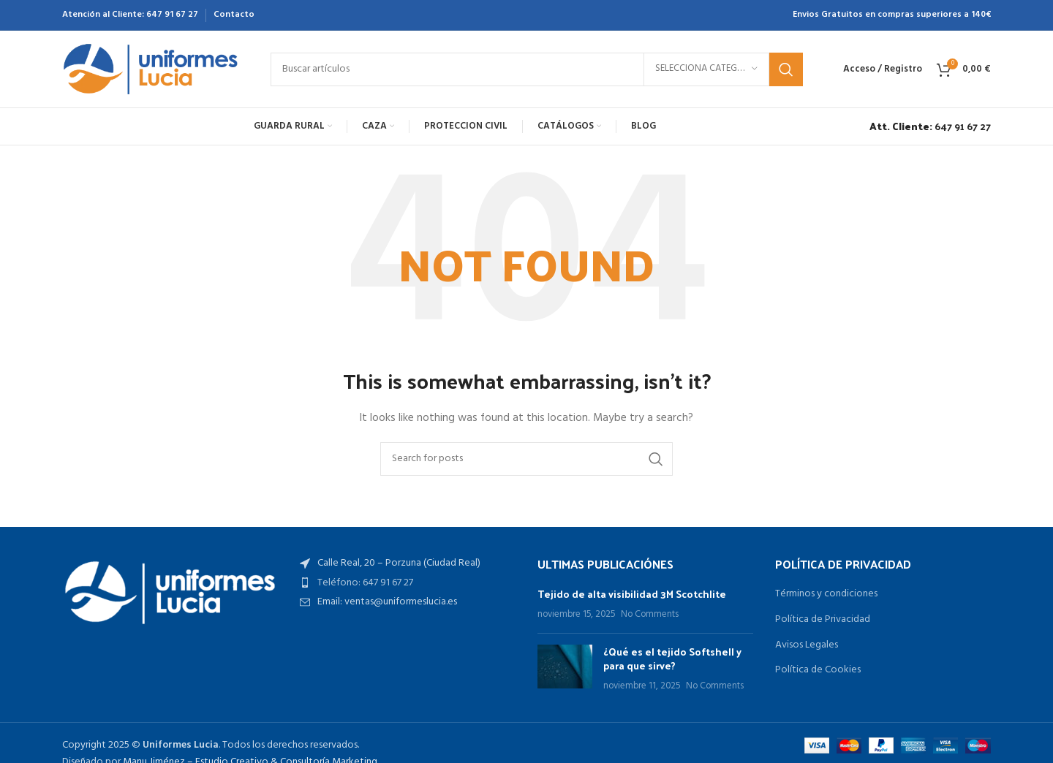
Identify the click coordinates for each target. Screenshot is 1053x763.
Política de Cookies (818, 670)
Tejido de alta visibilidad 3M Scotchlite (631, 594)
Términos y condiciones (826, 594)
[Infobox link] (926, 126)
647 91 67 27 (172, 14)
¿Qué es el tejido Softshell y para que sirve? (672, 658)
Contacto (234, 14)
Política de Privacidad (822, 619)
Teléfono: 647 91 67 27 (365, 582)
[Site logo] (151, 69)
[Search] (537, 69)
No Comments (650, 614)
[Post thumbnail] (564, 669)
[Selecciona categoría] (706, 69)
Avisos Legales (806, 645)
